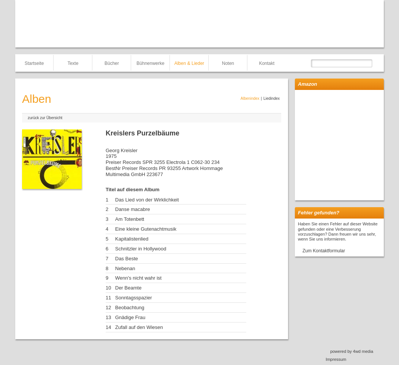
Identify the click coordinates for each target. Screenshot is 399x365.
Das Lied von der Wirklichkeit (147, 200)
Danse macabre (132, 209)
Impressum (336, 359)
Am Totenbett (129, 219)
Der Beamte (128, 288)
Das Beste (126, 258)
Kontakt (267, 63)
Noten (228, 63)
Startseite (34, 63)
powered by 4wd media (351, 351)
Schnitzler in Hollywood (140, 249)
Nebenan (125, 268)
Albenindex (250, 98)
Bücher (111, 63)
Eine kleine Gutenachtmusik (145, 229)
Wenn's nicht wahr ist (138, 278)
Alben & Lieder (189, 63)
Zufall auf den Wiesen (139, 327)
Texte (73, 63)
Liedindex (271, 98)
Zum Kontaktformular (323, 250)
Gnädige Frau (130, 317)
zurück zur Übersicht (45, 118)
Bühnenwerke (150, 63)
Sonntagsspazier (133, 297)
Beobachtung (129, 307)
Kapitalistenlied (131, 239)
